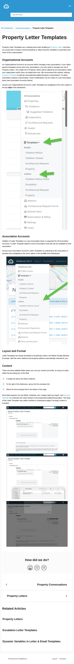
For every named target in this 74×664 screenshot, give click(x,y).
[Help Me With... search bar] (41, 15)
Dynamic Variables (9, 75)
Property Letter (56, 47)
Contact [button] (63, 659)
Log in (54, 659)
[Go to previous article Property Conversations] (37, 584)
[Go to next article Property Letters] (37, 596)
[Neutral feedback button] (37, 568)
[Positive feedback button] (30, 568)
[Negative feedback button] (44, 568)
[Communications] (23, 28)
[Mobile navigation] (70, 6)
